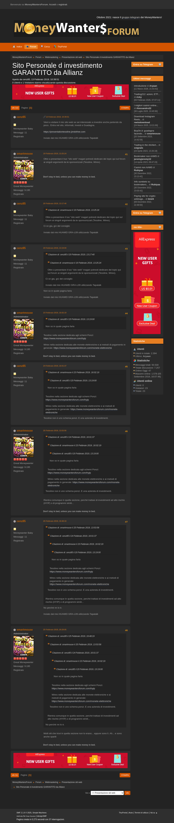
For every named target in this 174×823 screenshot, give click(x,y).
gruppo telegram (131, 17)
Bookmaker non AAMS (145, 156)
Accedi (52, 4)
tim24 (151, 199)
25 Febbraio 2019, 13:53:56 (54, 431)
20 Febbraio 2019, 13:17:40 (54, 203)
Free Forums (31, 816)
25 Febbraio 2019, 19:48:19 (54, 521)
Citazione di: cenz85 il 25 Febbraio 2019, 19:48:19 (71, 636)
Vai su (15, 775)
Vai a (87, 793)
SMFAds (19, 816)
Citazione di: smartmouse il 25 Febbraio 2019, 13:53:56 (73, 527)
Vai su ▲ (154, 813)
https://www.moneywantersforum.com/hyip (65, 338)
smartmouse (153, 133)
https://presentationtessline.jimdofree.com (64, 131)
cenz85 (21, 116)
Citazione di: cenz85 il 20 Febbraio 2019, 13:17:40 (71, 254)
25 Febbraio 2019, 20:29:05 (54, 630)
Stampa (125, 108)
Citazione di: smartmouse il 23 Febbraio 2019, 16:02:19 (73, 372)
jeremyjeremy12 (142, 159)
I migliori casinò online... (146, 105)
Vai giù (15, 108)
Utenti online (144, 381)
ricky (139, 97)
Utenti (140, 349)
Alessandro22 (143, 108)
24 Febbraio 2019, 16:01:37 (54, 366)
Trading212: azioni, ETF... (147, 94)
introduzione (140, 86)
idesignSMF (42, 816)
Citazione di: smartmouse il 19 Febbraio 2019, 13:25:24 (73, 210)
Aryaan (153, 86)
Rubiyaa (138, 170)
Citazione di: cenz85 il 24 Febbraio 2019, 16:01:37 (71, 437)
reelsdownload (142, 122)
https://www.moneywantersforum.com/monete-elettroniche (83, 348)
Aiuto (131, 813)
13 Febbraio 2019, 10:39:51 (57, 117)
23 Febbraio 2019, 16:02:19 (54, 313)
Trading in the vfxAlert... (146, 145)
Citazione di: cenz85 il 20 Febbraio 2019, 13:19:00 (71, 319)
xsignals (138, 148)
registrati (62, 4)
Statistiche (139, 341)
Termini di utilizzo (142, 813)
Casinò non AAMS (143, 167)
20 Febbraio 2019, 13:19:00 (54, 248)
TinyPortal (123, 813)
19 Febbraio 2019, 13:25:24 (54, 154)
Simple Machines (40, 813)
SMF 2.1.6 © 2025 (23, 813)
